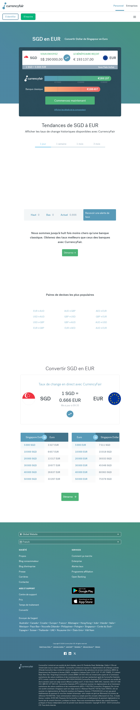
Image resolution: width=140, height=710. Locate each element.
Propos (22, 556)
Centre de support (28, 594)
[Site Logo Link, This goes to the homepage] (13, 5)
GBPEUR (101, 316)
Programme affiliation (82, 571)
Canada (34, 622)
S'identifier (10, 16)
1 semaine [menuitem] (61, 143)
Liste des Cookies (58, 647)
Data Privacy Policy (45, 647)
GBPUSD (70, 316)
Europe (53, 622)
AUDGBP (70, 310)
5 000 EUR (80, 445)
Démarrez (70, 252)
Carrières (23, 576)
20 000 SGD (30, 458)
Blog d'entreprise (27, 566)
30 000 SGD (30, 465)
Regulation (77, 647)
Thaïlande (43, 630)
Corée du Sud (104, 626)
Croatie (43, 622)
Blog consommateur (29, 561)
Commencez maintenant (70, 100)
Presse (22, 571)
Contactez (24, 582)
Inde (96, 622)
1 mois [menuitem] (80, 143)
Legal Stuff (69, 647)
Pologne (78, 626)
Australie (23, 622)
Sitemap (97, 647)
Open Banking (79, 576)
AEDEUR (101, 310)
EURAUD (38, 310)
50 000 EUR (81, 479)
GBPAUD (70, 322)
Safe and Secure (88, 647)
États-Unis (78, 630)
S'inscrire (28, 16)
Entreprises (132, 5)
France (62, 622)
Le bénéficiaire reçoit (86, 53)
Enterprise (77, 561)
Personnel (118, 5)
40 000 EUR (81, 472)
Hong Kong (86, 622)
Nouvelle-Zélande (50, 626)
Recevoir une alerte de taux (97, 214)
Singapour (90, 626)
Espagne (23, 630)
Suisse (33, 630)
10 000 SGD (30, 451)
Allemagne (73, 622)
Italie (111, 622)
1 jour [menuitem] (43, 143)
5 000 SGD (29, 445)
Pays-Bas (34, 626)
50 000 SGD (30, 479)
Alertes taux (77, 566)
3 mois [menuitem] (96, 143)
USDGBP (38, 322)
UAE (52, 630)
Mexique (23, 626)
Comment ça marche (82, 556)
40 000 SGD (30, 472)
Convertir (23, 610)
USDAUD (38, 316)
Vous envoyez (49, 53)
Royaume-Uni (63, 630)
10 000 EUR (81, 451)
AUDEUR (101, 327)
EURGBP (38, 327)
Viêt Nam (89, 630)
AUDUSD (101, 322)
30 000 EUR (81, 465)
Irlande (103, 622)
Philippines (66, 626)
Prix (21, 599)
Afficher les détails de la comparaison (70, 109)
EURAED (70, 327)
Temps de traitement (29, 604)
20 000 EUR (81, 458)
